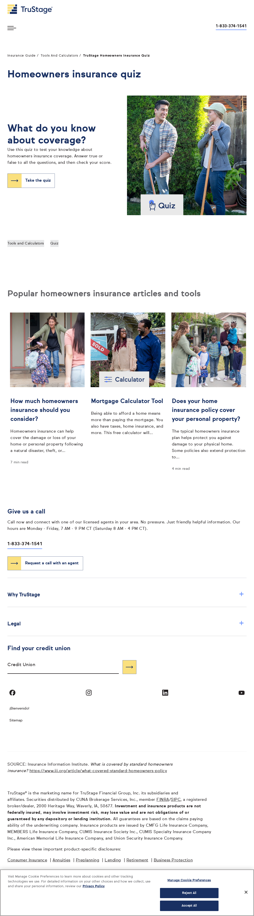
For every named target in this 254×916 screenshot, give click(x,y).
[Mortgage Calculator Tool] (128, 415)
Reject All (189, 893)
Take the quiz (38, 181)
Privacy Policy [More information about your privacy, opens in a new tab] (94, 886)
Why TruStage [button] (125, 594)
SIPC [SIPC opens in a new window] (176, 800)
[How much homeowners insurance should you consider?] (47, 424)
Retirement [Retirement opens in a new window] (137, 860)
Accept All (189, 905)
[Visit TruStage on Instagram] (89, 693)
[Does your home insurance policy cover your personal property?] (209, 428)
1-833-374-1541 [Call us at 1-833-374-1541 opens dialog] (231, 26)
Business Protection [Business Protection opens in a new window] (173, 860)
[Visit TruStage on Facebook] (12, 693)
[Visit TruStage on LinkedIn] (165, 693)
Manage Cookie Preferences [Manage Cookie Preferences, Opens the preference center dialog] (189, 880)
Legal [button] (125, 623)
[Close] (246, 892)
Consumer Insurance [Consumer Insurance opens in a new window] (27, 860)
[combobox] (63, 667)
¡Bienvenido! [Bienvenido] (19, 708)
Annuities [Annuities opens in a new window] (61, 860)
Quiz (54, 243)
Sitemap (16, 720)
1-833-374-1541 (24, 544)
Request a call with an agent (52, 563)
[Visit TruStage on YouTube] (242, 693)
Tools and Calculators (25, 243)
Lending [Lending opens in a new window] (113, 860)
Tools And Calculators (59, 55)
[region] (127, 892)
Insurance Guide (21, 55)
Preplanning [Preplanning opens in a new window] (87, 860)
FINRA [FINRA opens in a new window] (163, 800)
